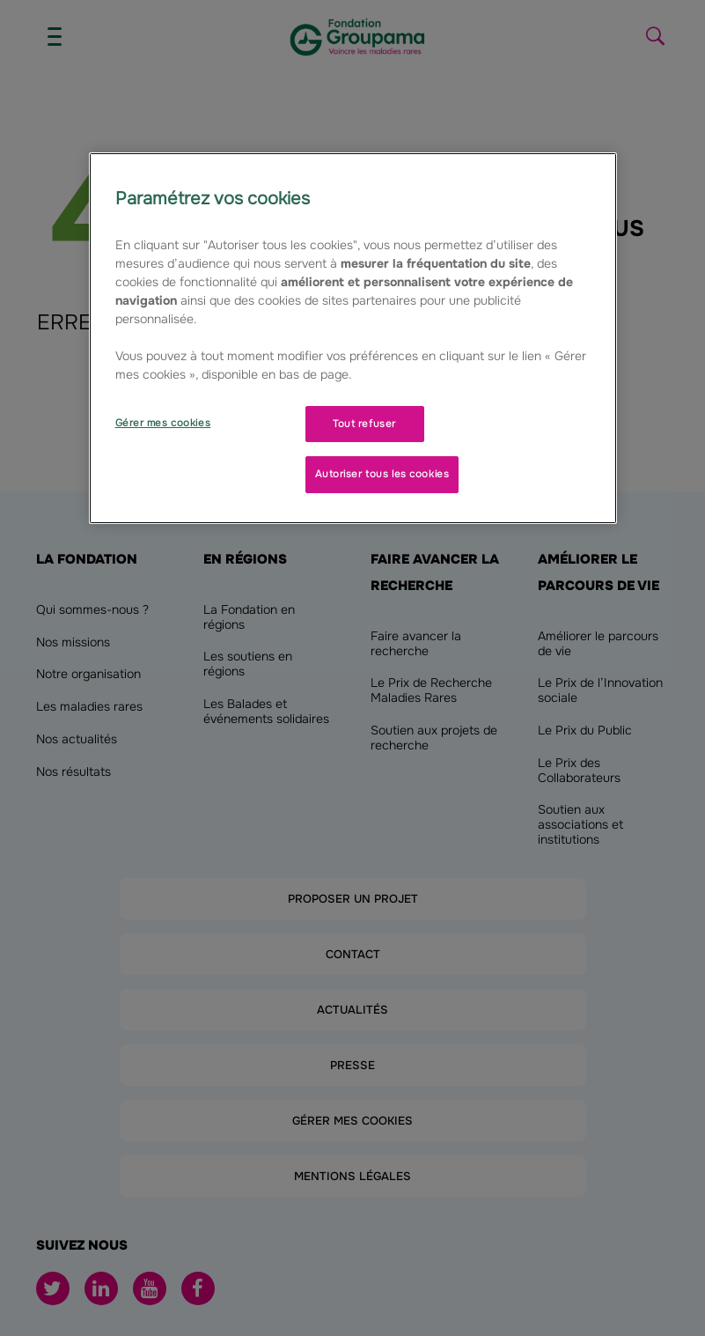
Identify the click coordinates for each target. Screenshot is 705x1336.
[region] (353, 338)
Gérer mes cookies (163, 423)
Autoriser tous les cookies (382, 474)
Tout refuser (364, 423)
